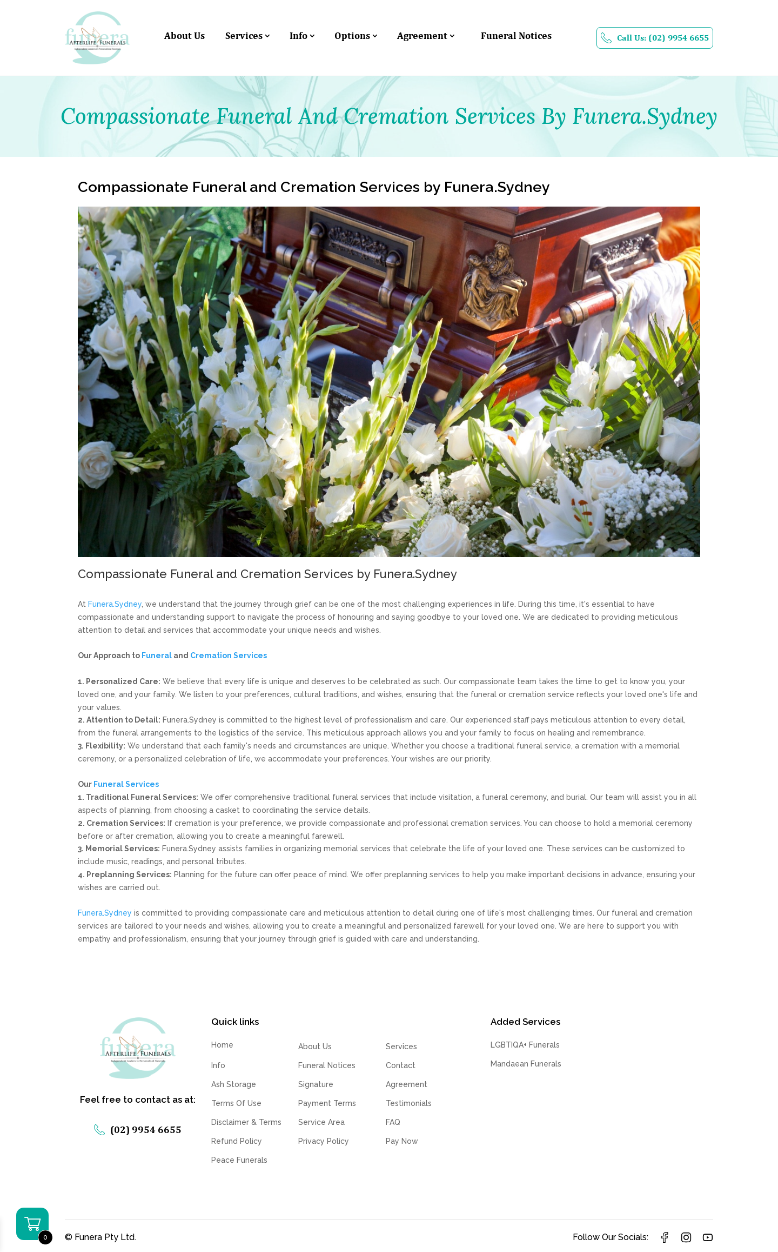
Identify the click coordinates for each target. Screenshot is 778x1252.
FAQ (393, 1122)
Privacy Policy (323, 1141)
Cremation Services (228, 655)
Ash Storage (233, 1084)
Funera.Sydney (115, 604)
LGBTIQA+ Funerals (525, 1045)
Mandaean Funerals (526, 1063)
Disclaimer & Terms (246, 1122)
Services (244, 36)
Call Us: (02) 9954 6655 (655, 37)
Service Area (321, 1122)
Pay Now (402, 1141)
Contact (400, 1065)
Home (222, 1045)
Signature (315, 1084)
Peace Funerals (239, 1160)
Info (298, 36)
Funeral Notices (516, 36)
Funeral (157, 655)
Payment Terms (327, 1103)
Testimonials (409, 1103)
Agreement (422, 36)
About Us (184, 36)
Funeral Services (126, 784)
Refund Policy (236, 1141)
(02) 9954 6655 (138, 1129)
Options (352, 36)
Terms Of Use (236, 1103)
